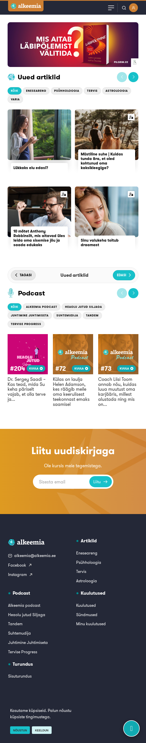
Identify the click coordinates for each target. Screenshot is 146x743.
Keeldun (41, 730)
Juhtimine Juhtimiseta (30, 315)
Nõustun (20, 730)
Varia (15, 99)
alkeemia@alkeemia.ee (32, 555)
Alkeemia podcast (41, 307)
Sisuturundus (20, 676)
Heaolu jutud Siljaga (83, 307)
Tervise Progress (26, 324)
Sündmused (86, 614)
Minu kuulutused (91, 623)
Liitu (100, 481)
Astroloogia (117, 90)
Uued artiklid (39, 77)
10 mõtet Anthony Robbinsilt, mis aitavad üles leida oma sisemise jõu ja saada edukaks (39, 238)
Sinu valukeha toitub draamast (100, 242)
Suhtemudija (67, 315)
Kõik (14, 90)
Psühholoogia (66, 90)
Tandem (92, 315)
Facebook (20, 565)
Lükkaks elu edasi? (30, 167)
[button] (122, 77)
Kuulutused (86, 605)
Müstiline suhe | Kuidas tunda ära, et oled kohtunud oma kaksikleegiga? (102, 161)
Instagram (20, 574)
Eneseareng (36, 90)
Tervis (92, 90)
